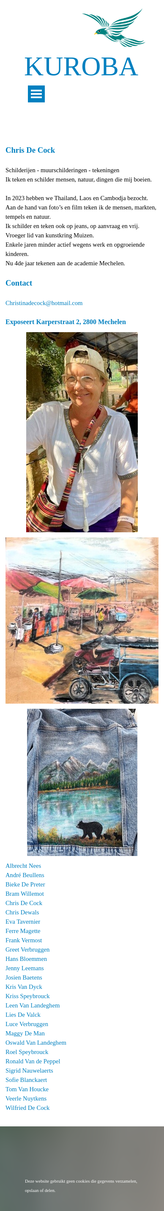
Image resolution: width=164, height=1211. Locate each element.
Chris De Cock (23, 903)
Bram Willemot (24, 893)
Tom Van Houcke (27, 1089)
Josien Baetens (23, 977)
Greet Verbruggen (27, 949)
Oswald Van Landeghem (35, 1042)
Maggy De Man (25, 1033)
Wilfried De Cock (27, 1107)
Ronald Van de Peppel (32, 1061)
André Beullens (24, 875)
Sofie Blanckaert (26, 1079)
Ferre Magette (23, 931)
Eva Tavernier (22, 921)
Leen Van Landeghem (32, 1005)
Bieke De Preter (25, 884)
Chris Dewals (22, 912)
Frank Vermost (23, 940)
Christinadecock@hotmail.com (43, 303)
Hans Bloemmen (26, 958)
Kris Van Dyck (23, 986)
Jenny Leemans (24, 968)
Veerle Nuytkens (25, 1098)
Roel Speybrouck (26, 1052)
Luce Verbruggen (26, 1024)
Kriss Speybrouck (27, 996)
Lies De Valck (23, 1014)
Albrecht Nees (23, 865)
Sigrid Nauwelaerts (29, 1070)
